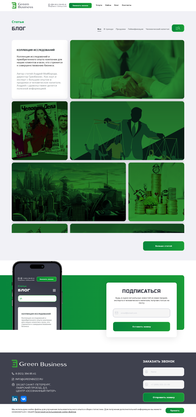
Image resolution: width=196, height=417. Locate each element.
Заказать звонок (173, 6)
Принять (175, 410)
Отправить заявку (164, 397)
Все (99, 29)
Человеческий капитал (157, 29)
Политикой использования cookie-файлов (55, 411)
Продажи (121, 29)
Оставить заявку (141, 326)
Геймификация (135, 29)
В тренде (108, 29)
